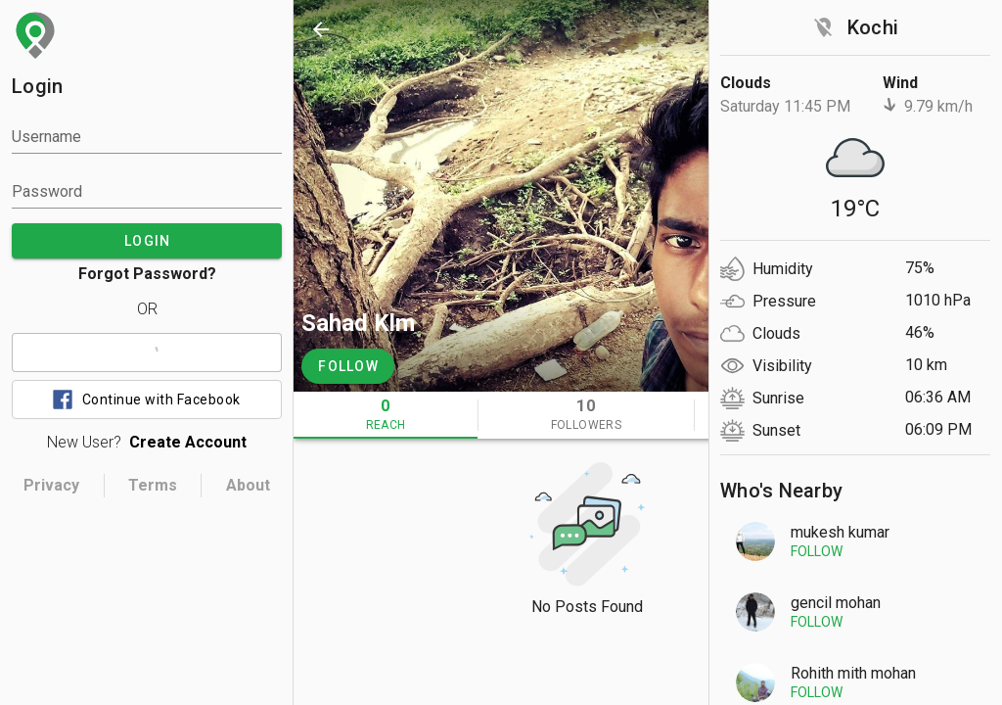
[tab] (386, 415)
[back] (320, 29)
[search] (759, 29)
